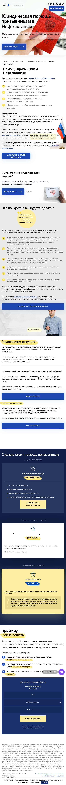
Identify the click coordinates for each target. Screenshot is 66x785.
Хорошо (44, 782)
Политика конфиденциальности (46, 774)
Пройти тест (13, 191)
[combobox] (33, 702)
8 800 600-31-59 (56, 4)
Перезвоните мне (56, 8)
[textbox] (33, 702)
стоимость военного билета (25, 297)
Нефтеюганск (17, 5)
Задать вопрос (33, 396)
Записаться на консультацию (33, 306)
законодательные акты (11, 135)
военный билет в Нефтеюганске (42, 78)
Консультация (14, 47)
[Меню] (4, 5)
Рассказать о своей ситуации (16, 156)
